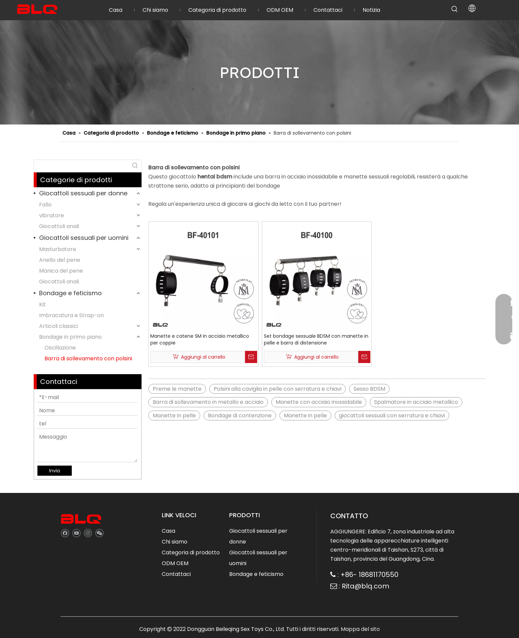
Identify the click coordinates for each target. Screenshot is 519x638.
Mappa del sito (360, 629)
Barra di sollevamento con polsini (88, 358)
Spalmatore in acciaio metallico (416, 402)
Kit (42, 304)
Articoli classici (58, 326)
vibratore (51, 215)
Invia (54, 470)
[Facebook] (65, 532)
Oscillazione (60, 348)
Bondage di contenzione (240, 415)
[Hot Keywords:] (455, 9)
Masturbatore (57, 249)
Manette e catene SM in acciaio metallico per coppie (199, 339)
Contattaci (176, 574)
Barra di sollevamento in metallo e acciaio (208, 402)
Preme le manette (177, 389)
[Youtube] (76, 532)
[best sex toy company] (81, 519)
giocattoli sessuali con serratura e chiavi (392, 415)
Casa (168, 531)
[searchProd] (81, 166)
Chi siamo (174, 542)
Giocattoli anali (59, 226)
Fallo (45, 205)
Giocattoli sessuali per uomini (83, 237)
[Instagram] (88, 532)
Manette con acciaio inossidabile (319, 402)
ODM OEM (175, 563)
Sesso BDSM (369, 389)
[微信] (99, 532)
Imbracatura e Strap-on (71, 315)
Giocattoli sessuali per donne (83, 193)
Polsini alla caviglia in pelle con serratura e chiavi (277, 389)
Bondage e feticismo (70, 293)
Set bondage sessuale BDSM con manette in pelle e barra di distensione (316, 339)
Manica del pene (61, 271)
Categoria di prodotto (191, 552)
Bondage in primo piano (70, 337)
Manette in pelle (174, 415)
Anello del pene (59, 260)
